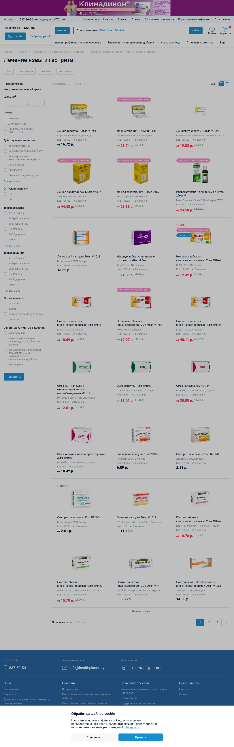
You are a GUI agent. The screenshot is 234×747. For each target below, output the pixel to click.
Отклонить (93, 737)
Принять (140, 737)
